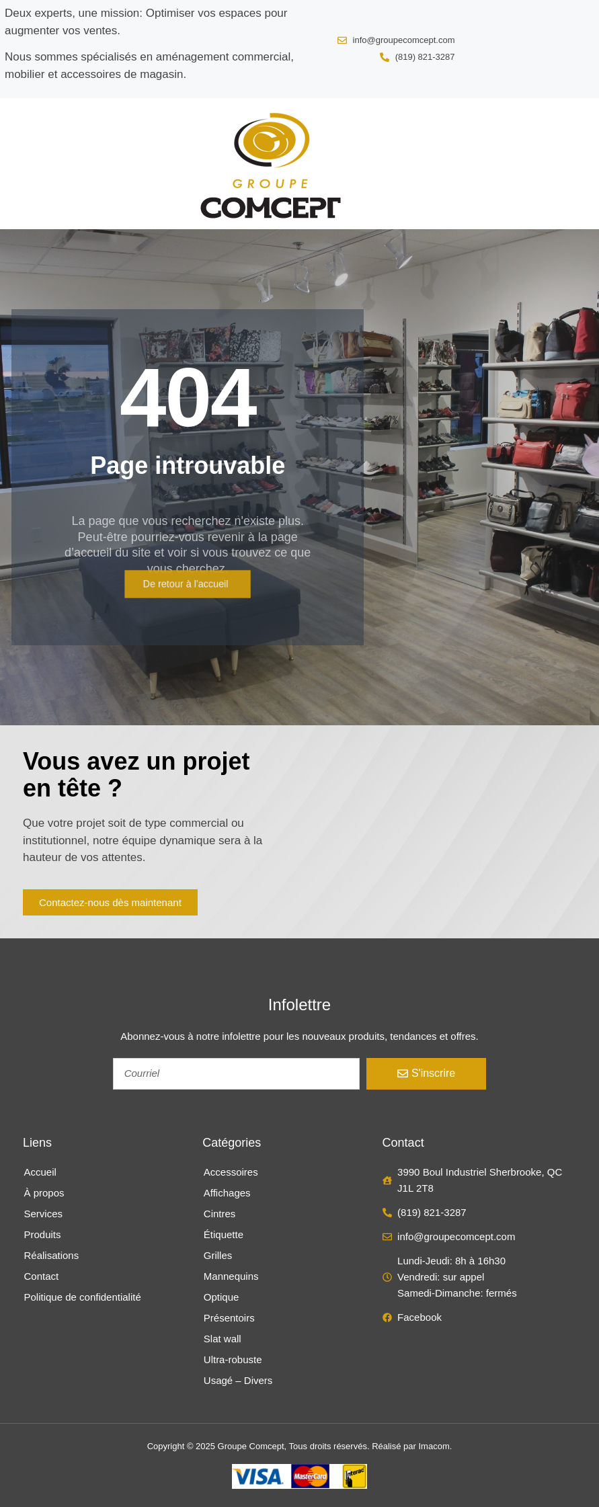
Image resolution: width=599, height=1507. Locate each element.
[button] (25, 163)
